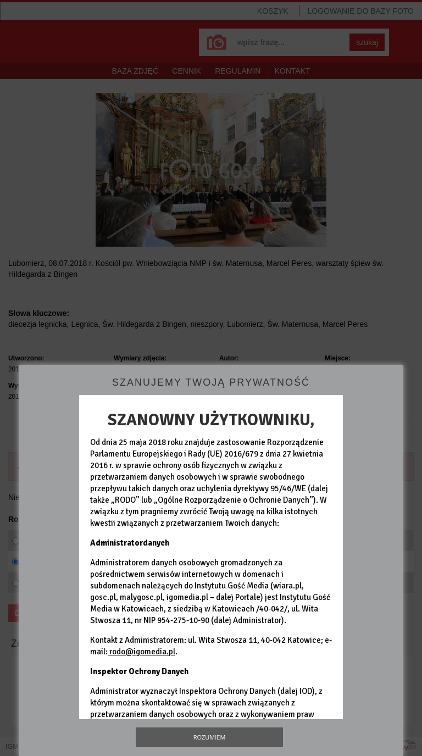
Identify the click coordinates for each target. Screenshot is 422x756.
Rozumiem (209, 737)
